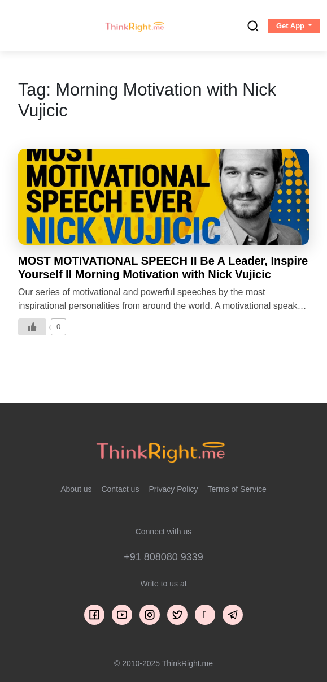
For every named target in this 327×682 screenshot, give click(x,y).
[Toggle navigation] (18, 26)
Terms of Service (237, 489)
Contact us (120, 489)
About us (75, 489)
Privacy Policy (173, 489)
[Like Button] (32, 326)
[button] (294, 26)
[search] (253, 26)
